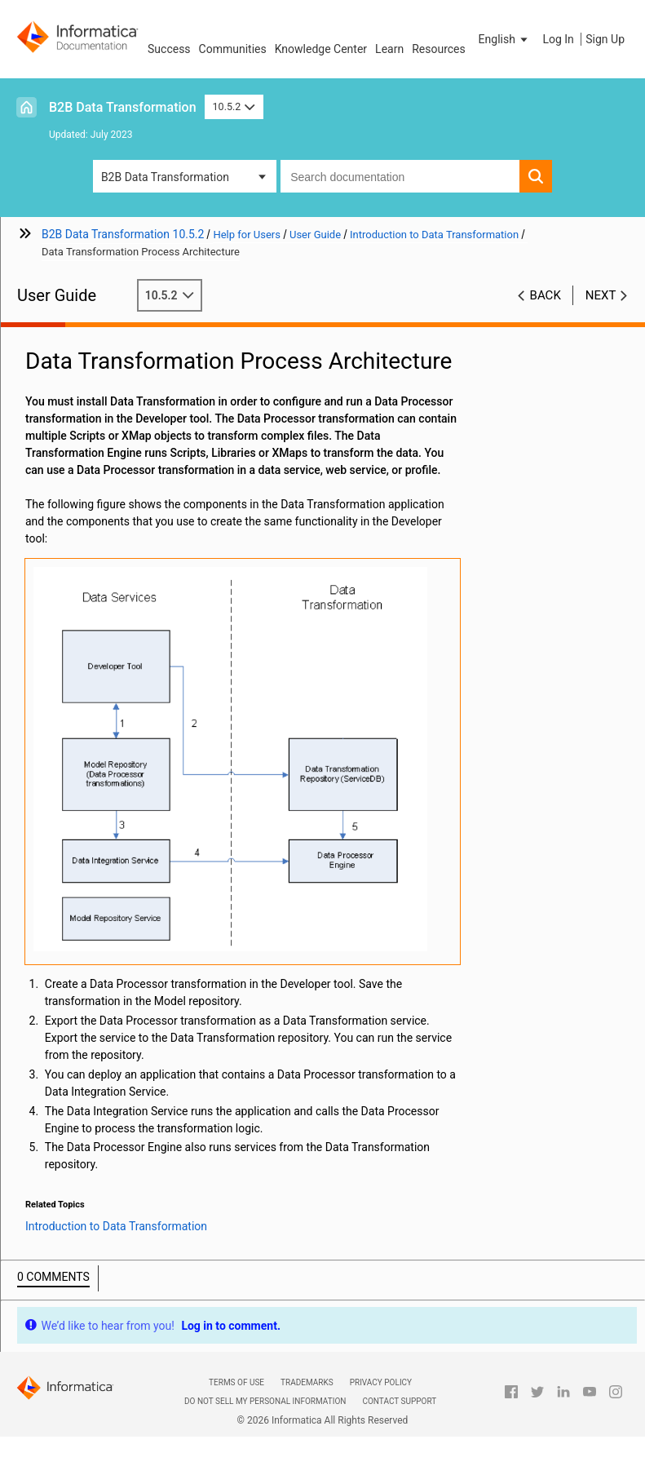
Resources (439, 48)
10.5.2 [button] (234, 106)
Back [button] (545, 295)
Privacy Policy (381, 1382)
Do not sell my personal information (265, 1401)
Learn (389, 48)
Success (169, 48)
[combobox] (400, 176)
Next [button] (600, 295)
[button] (505, 39)
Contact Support (399, 1401)
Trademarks (307, 1382)
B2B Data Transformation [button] (165, 177)
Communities (233, 48)
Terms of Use (236, 1382)
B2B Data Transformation (123, 107)
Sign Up (605, 39)
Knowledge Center (321, 48)
